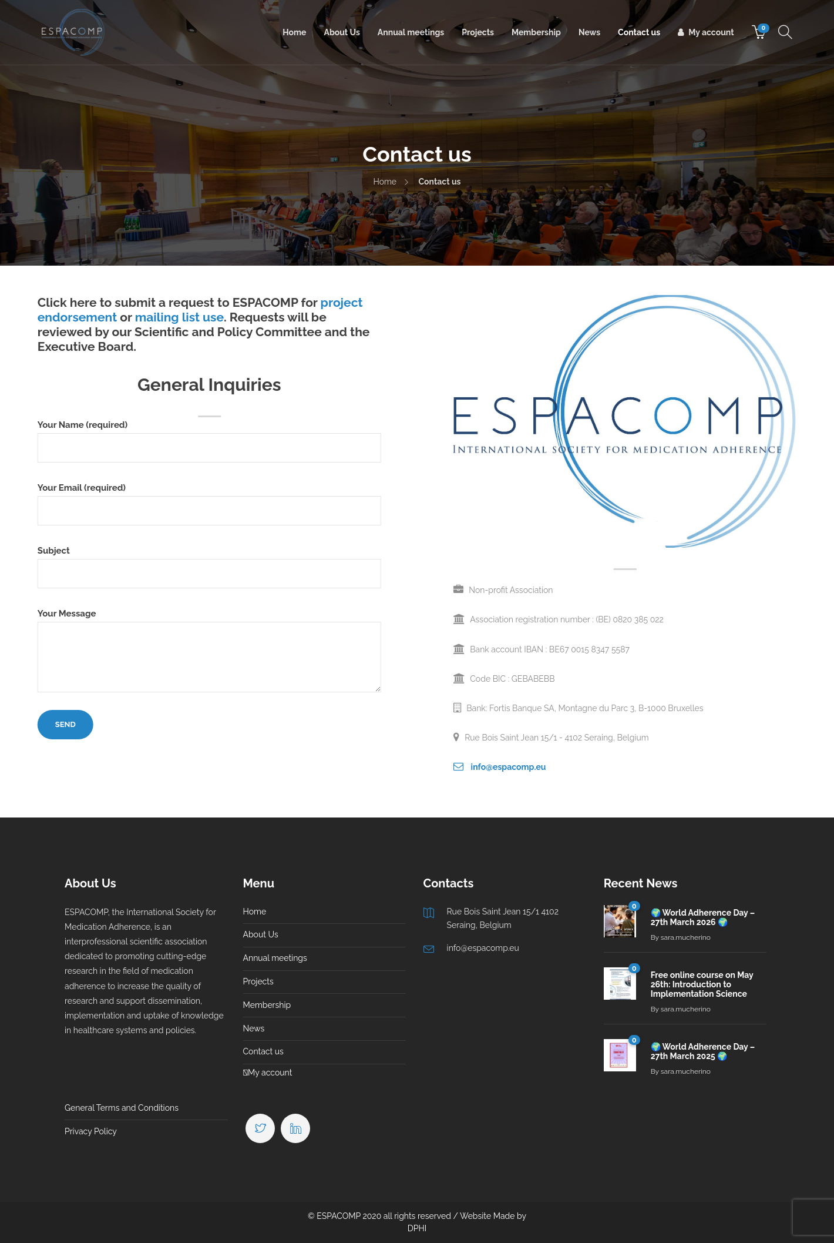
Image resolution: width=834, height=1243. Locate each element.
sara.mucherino (686, 937)
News (589, 32)
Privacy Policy (91, 1131)
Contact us (639, 32)
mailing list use (129, 317)
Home (294, 32)
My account (711, 32)
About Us (341, 32)
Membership (536, 32)
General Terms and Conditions (122, 1108)
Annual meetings (411, 32)
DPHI (417, 1228)
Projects (478, 32)
